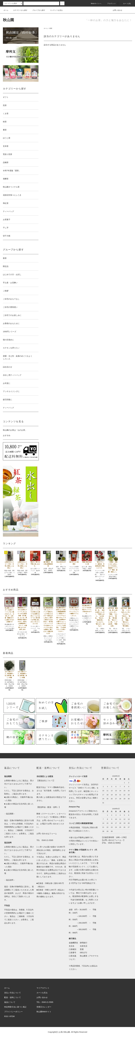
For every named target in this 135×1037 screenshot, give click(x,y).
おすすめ (6, 435)
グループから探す (37, 10)
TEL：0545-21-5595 (45, 1002)
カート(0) (125, 3)
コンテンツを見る (55, 10)
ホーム (6, 10)
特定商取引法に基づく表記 (15, 1007)
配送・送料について (12, 997)
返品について (9, 1002)
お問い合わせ (116, 10)
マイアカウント (43, 988)
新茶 (51, 28)
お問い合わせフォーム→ (113, 840)
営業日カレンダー (44, 1007)
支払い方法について (12, 993)
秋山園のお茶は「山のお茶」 (15, 430)
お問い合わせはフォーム (47, 833)
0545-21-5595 (47, 840)
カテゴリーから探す (18, 10)
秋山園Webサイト (44, 1012)
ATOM (12, 1016)
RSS (6, 1016)
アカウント (110, 3)
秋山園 (8, 20)
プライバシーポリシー (13, 1012)
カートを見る (42, 993)
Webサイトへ (95, 3)
